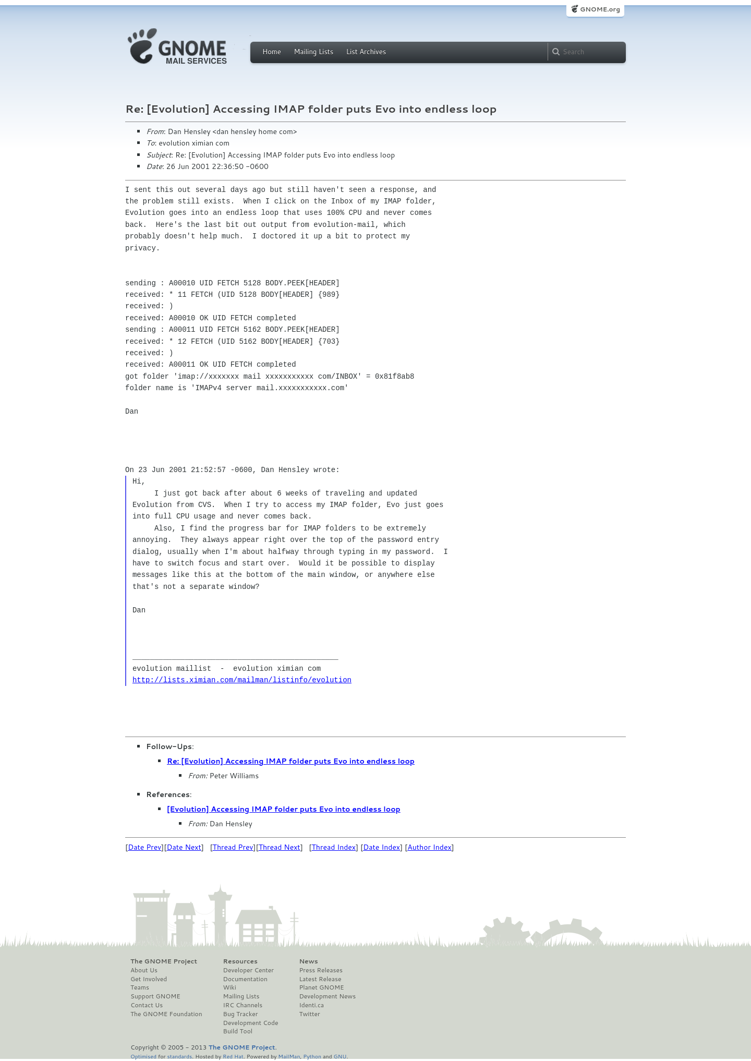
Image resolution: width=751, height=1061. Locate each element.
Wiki (229, 987)
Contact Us (146, 1005)
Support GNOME (155, 996)
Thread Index (334, 847)
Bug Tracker (240, 1014)
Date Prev (144, 847)
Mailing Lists (313, 51)
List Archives (366, 51)
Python (312, 1056)
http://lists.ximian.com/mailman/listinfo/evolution (242, 680)
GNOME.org (600, 9)
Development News (327, 996)
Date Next (183, 847)
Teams (139, 987)
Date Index (381, 847)
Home (271, 51)
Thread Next (279, 847)
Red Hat (233, 1056)
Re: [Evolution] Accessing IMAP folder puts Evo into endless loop (291, 761)
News (308, 961)
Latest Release (320, 979)
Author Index (429, 847)
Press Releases (320, 970)
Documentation (245, 979)
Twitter (309, 1014)
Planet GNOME (321, 987)
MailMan (289, 1056)
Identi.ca (311, 1005)
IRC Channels (243, 1005)
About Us (144, 970)
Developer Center (248, 970)
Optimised (143, 1056)
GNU (340, 1056)
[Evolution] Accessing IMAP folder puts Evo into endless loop (284, 809)
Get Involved (148, 979)
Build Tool (237, 1031)
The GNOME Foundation (166, 1014)
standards (179, 1056)
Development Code (250, 1023)
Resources (240, 961)
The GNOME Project (163, 961)
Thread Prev (233, 847)
